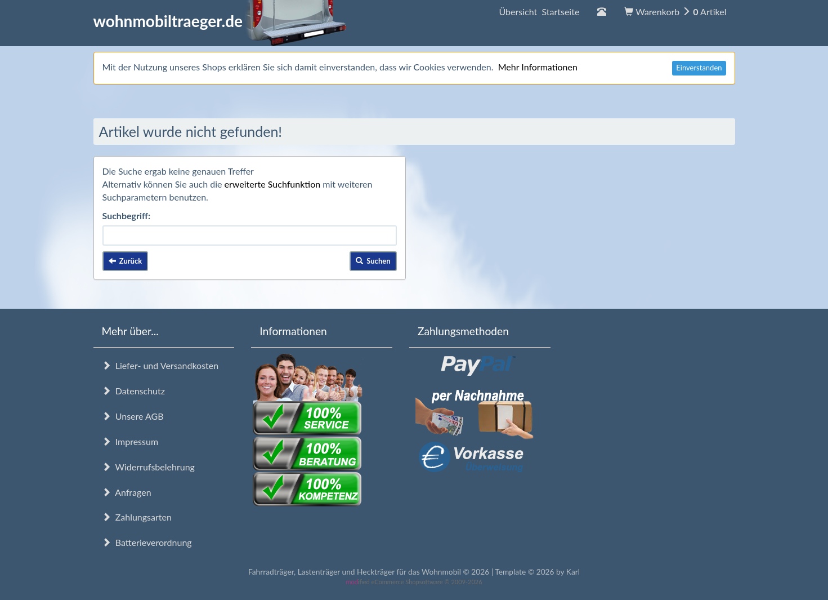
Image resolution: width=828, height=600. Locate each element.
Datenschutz (133, 390)
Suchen (373, 260)
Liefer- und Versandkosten (160, 365)
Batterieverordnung (147, 542)
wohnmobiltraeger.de (220, 20)
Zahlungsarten (137, 517)
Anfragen (126, 492)
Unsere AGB (133, 416)
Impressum (130, 441)
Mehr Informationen (538, 66)
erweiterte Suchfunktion (273, 184)
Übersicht (539, 11)
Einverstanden (699, 67)
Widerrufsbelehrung (148, 466)
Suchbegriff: (126, 215)
